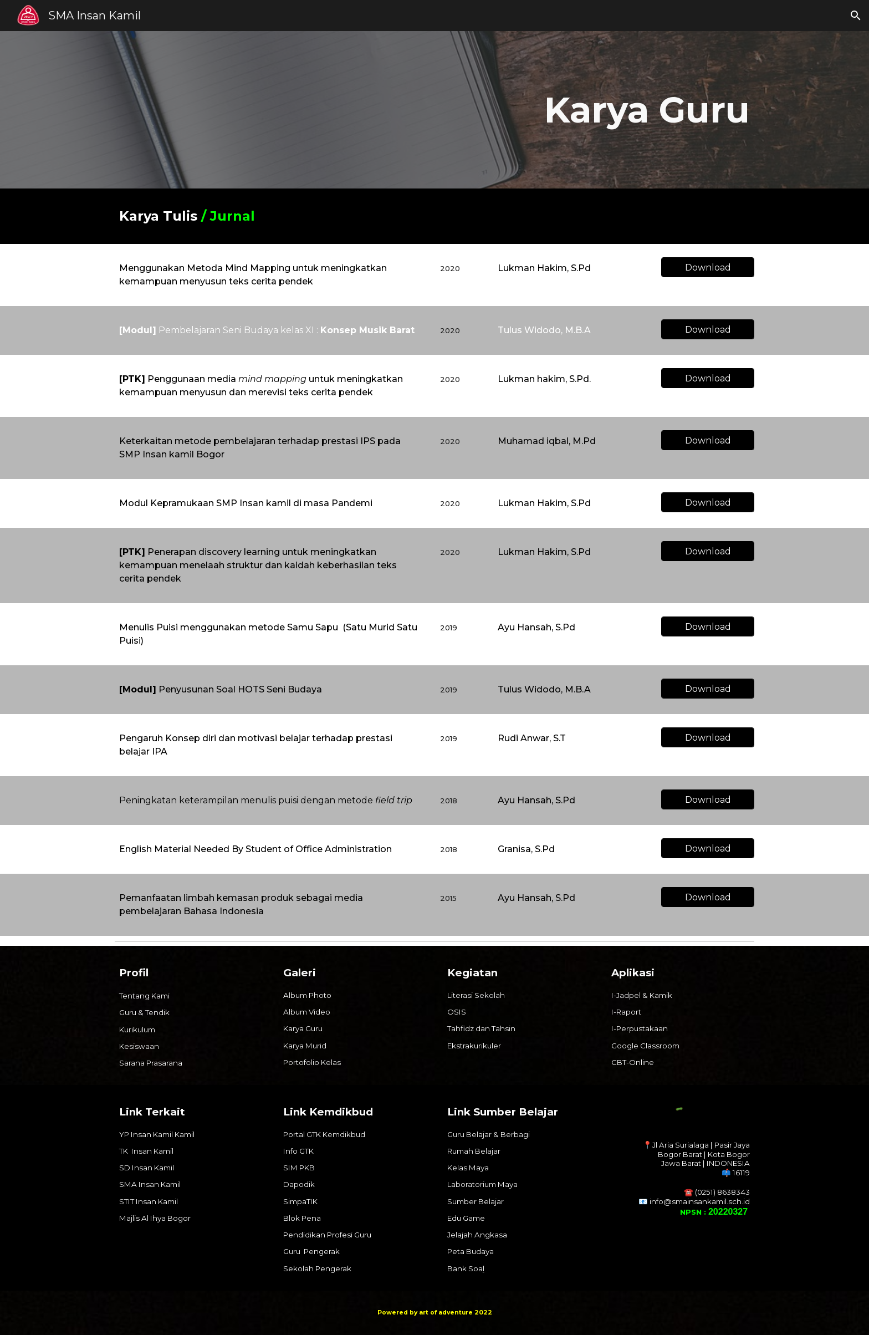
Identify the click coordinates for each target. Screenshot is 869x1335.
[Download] (708, 267)
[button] (855, 15)
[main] (543, 110)
